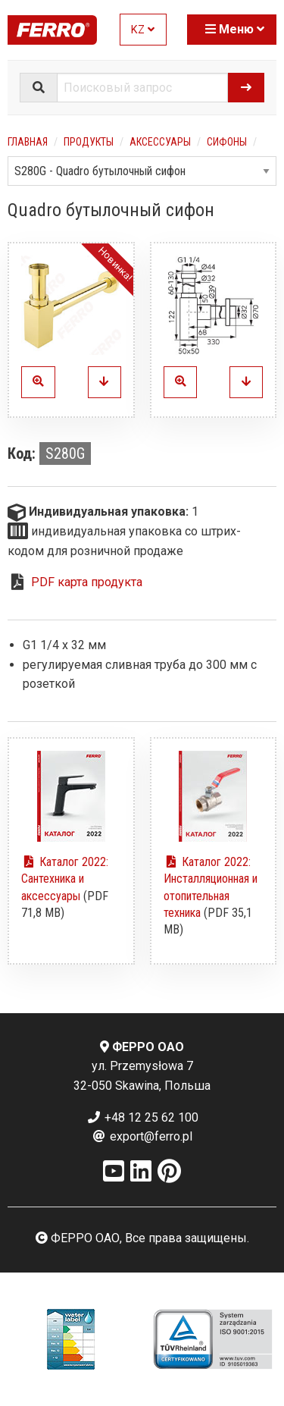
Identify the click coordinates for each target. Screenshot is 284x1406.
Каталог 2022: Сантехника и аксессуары (64, 879)
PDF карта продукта (86, 582)
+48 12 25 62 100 (142, 1117)
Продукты (89, 142)
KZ (142, 30)
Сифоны (227, 142)
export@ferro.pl (142, 1136)
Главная (28, 142)
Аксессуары (160, 142)
